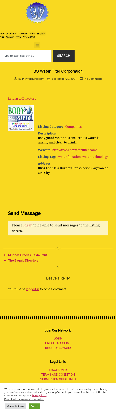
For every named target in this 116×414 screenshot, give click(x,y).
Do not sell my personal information (24, 399)
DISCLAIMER (58, 370)
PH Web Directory (33, 78)
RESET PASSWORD (58, 348)
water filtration (69, 157)
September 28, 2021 (64, 78)
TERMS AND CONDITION (58, 374)
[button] (37, 45)
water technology (95, 157)
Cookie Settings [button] (15, 406)
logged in (32, 289)
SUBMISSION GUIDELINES (58, 379)
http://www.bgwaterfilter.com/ (74, 150)
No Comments (93, 78)
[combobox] (25, 56)
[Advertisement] (80, 113)
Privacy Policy (39, 395)
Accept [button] (34, 406)
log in (27, 225)
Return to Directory (22, 99)
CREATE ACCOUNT (58, 343)
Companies (73, 127)
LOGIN (58, 338)
